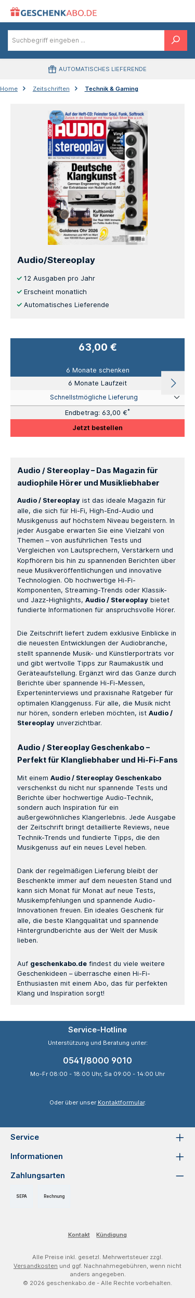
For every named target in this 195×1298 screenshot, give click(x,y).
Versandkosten (36, 1265)
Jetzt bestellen (97, 428)
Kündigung (111, 1234)
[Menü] (150, 11)
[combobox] (86, 40)
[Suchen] (175, 40)
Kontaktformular (121, 1102)
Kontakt (79, 1234)
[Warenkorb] (173, 11)
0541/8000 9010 (97, 1060)
